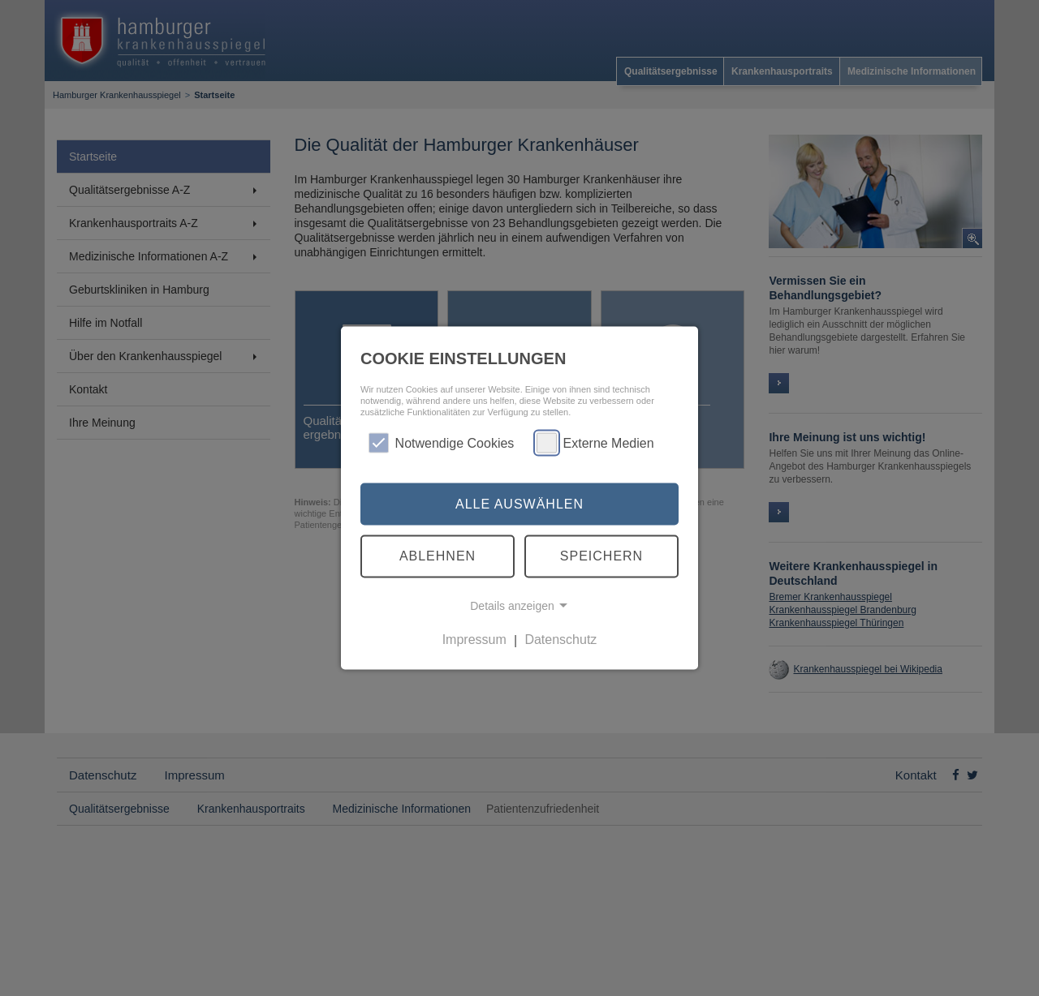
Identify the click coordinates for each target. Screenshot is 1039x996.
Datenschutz (560, 639)
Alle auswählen (519, 503)
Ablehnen (437, 556)
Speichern (601, 556)
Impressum (474, 639)
